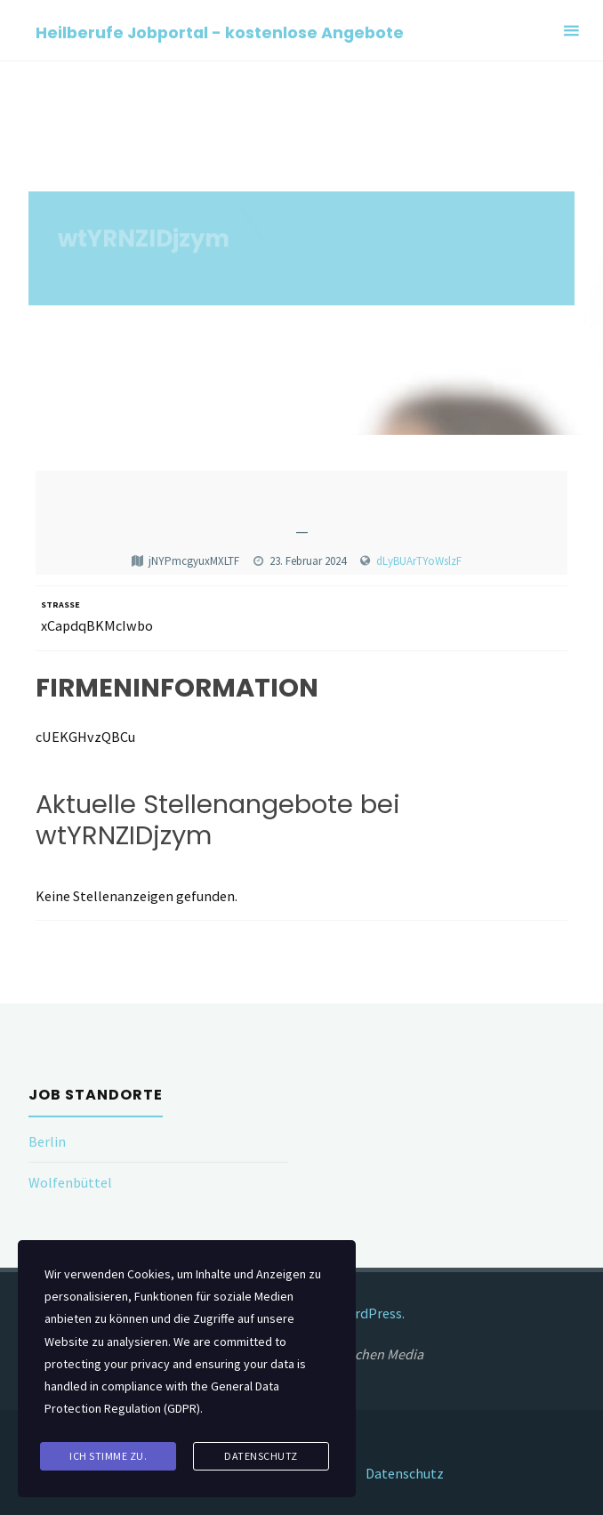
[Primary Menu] (571, 30)
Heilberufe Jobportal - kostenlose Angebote (220, 31)
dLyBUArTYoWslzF (419, 560)
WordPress (368, 1313)
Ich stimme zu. (108, 1456)
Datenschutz (405, 1473)
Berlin (47, 1141)
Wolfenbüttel (70, 1182)
